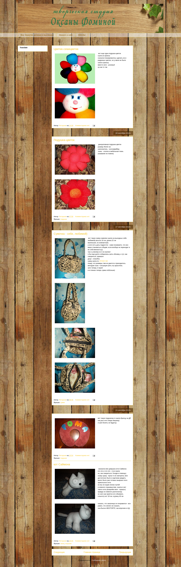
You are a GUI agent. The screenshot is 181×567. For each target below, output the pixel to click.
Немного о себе (65, 35)
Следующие (59, 552)
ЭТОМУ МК (103, 261)
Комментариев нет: (82, 125)
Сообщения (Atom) (99, 560)
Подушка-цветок (64, 140)
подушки (63, 219)
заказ (62, 543)
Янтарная (63, 125)
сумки (62, 402)
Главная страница (92, 552)
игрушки (68, 543)
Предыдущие (125, 552)
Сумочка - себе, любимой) (70, 233)
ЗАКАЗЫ (81, 35)
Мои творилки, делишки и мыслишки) (37, 35)
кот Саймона (62, 464)
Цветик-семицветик (66, 49)
